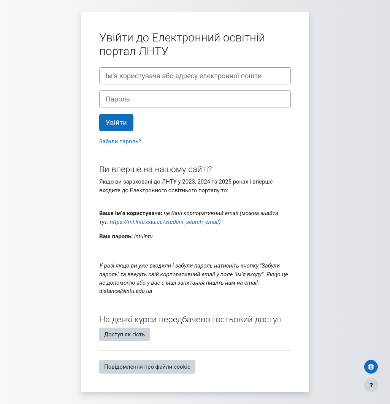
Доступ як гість (124, 334)
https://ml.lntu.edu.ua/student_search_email (164, 222)
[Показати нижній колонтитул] (371, 385)
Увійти (116, 123)
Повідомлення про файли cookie (147, 366)
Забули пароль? (120, 141)
